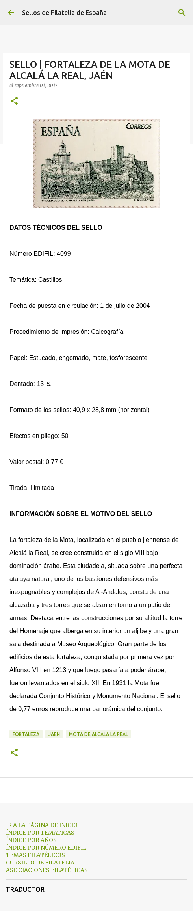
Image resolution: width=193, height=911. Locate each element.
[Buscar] (182, 12)
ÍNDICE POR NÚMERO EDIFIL (46, 847)
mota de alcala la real (98, 734)
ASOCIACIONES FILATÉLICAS (47, 870)
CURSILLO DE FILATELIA (40, 862)
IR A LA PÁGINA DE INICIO (42, 825)
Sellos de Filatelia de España (64, 12)
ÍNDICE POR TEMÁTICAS (40, 832)
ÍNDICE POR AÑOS (31, 840)
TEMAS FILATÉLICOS (35, 855)
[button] (14, 101)
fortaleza (26, 734)
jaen (54, 734)
